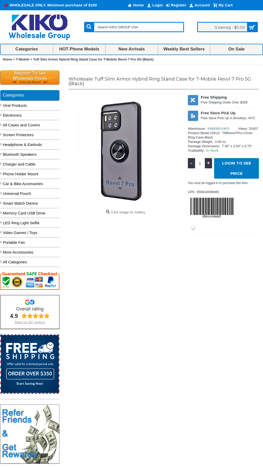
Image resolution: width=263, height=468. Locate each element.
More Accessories (18, 252)
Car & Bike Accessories (23, 183)
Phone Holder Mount (20, 174)
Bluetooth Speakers (20, 154)
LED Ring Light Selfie (21, 223)
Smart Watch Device (20, 203)
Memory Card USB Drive (24, 213)
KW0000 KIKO (218, 129)
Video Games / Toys (20, 232)
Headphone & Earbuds (22, 144)
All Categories (15, 262)
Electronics (12, 115)
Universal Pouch (17, 193)
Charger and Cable (19, 164)
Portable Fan (14, 242)
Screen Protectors (18, 135)
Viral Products (15, 105)
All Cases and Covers (21, 125)
